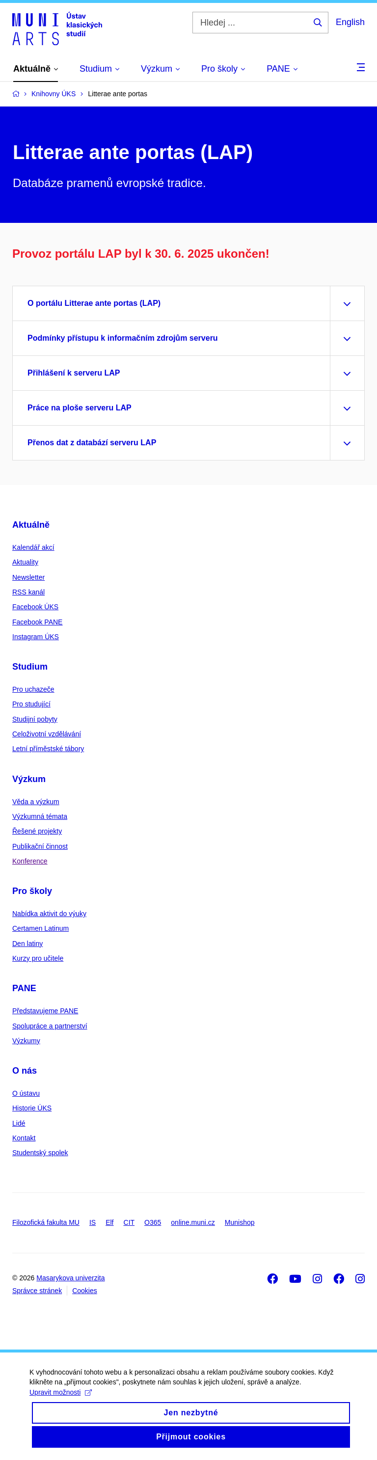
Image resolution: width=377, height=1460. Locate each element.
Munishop (240, 1222)
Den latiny (27, 943)
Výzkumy (26, 1041)
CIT (129, 1222)
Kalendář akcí (33, 547)
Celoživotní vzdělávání (46, 734)
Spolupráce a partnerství (49, 1026)
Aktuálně (31, 525)
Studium (30, 667)
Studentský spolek (40, 1153)
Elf (109, 1222)
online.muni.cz (193, 1222)
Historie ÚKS (32, 1108)
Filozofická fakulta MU (46, 1222)
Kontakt (23, 1138)
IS (92, 1222)
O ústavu (26, 1093)
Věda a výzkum (35, 802)
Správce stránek (37, 1291)
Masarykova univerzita (70, 1278)
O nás (24, 1071)
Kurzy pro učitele (37, 958)
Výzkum (29, 779)
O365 (152, 1222)
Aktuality (25, 562)
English (350, 22)
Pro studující (31, 704)
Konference (30, 861)
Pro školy (32, 891)
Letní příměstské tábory (48, 749)
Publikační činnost (40, 846)
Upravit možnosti (60, 1401)
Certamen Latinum (40, 928)
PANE (24, 988)
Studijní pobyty (34, 719)
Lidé (18, 1123)
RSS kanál (28, 592)
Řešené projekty (37, 831)
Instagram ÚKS (35, 637)
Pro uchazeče (33, 689)
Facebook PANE (37, 622)
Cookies (84, 1291)
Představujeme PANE (45, 1011)
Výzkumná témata (39, 816)
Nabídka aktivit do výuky (49, 914)
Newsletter (28, 577)
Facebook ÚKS (35, 607)
